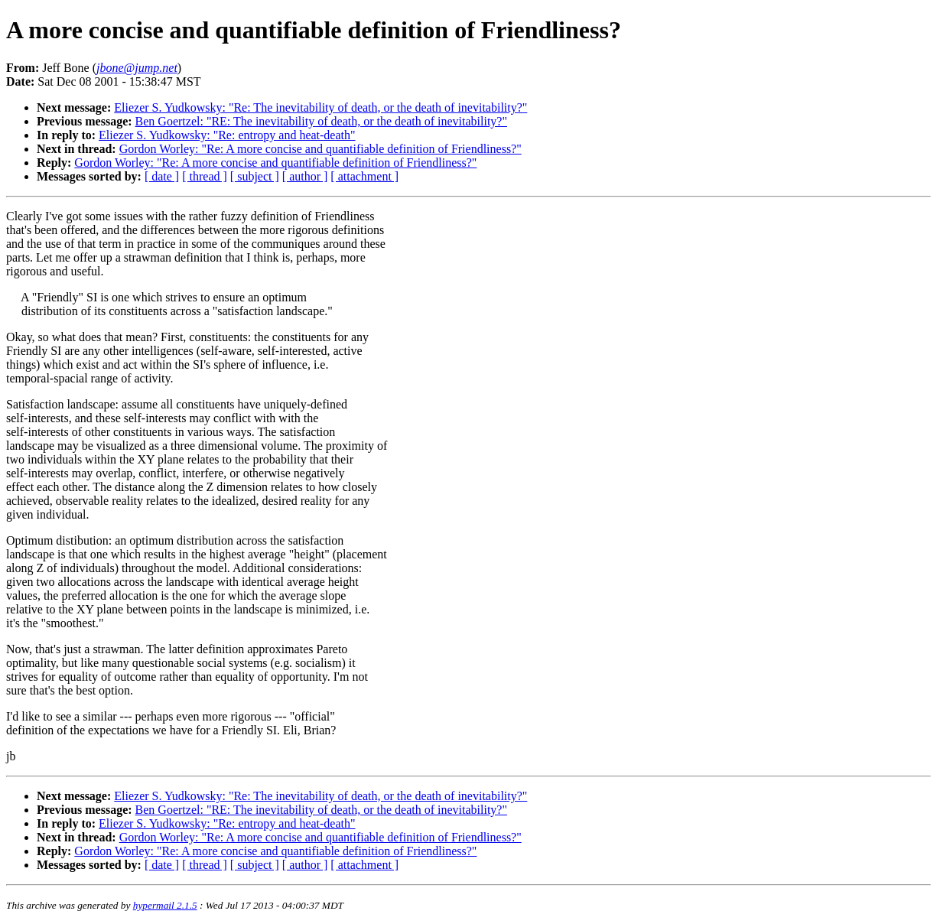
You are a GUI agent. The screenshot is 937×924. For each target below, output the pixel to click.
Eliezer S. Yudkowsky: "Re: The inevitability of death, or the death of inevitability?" (320, 107)
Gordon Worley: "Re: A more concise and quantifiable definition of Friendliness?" (320, 148)
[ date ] (162, 176)
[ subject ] (254, 176)
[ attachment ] (364, 176)
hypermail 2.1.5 (165, 905)
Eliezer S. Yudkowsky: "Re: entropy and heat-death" (227, 135)
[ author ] (305, 176)
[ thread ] (204, 176)
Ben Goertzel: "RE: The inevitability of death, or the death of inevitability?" (321, 121)
